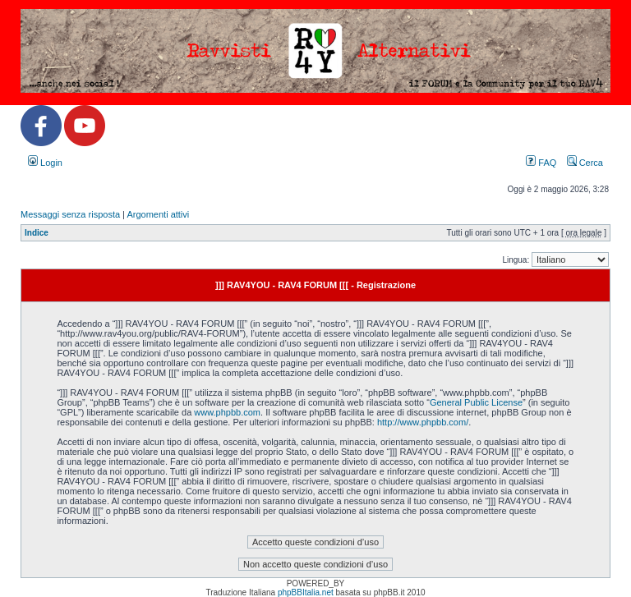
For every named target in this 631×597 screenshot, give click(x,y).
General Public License (476, 402)
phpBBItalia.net (306, 592)
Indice (36, 232)
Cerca (585, 163)
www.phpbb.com (227, 412)
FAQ (541, 163)
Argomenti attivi (158, 214)
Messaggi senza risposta (70, 214)
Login (45, 163)
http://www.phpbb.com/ (422, 422)
